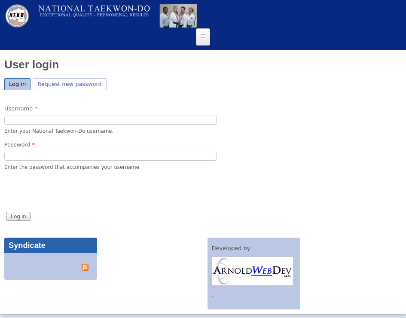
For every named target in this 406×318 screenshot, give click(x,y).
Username (20, 108)
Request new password (69, 84)
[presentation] (69, 193)
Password (19, 144)
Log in (20, 83)
